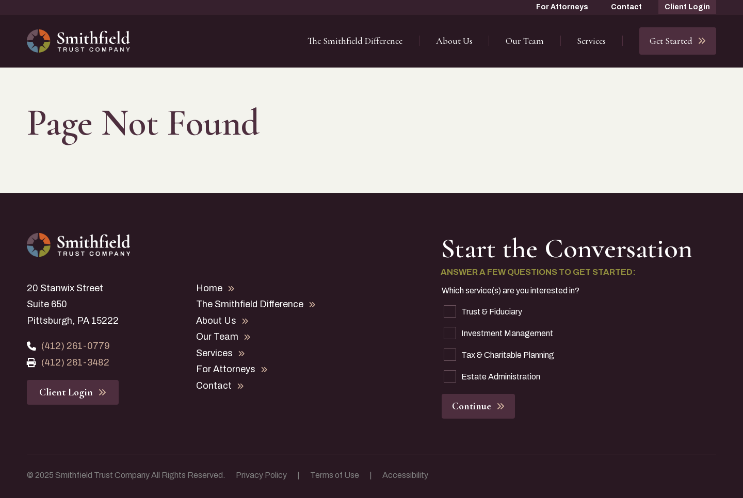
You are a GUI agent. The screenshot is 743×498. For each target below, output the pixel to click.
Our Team (525, 40)
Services (591, 40)
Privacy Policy (261, 475)
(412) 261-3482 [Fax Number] (68, 362)
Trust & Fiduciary (483, 311)
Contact (626, 7)
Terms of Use (334, 475)
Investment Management (498, 333)
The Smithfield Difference (355, 40)
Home (215, 288)
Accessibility (405, 475)
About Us (454, 40)
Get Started (678, 40)
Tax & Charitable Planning (499, 354)
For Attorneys (562, 7)
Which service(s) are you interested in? (510, 290)
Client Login (687, 7)
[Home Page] (78, 41)
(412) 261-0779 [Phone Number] (68, 346)
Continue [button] (478, 406)
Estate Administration (492, 376)
